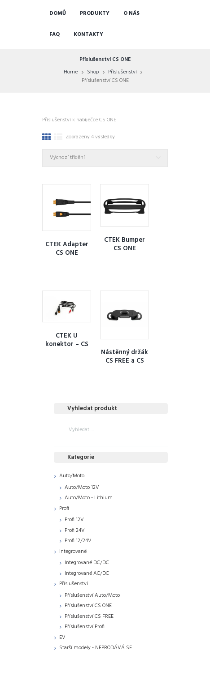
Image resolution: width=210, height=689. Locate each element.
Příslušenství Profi (85, 626)
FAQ (54, 34)
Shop (93, 72)
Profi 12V (74, 519)
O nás (131, 13)
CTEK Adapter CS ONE (66, 249)
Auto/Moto (71, 475)
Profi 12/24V (78, 540)
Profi (64, 508)
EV (62, 637)
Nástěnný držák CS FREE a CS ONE (124, 360)
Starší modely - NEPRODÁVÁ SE (95, 647)
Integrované (73, 551)
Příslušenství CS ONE (88, 605)
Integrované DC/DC (87, 562)
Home (71, 72)
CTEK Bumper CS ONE (124, 244)
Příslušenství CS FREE (89, 616)
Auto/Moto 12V (82, 487)
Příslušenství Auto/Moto (92, 595)
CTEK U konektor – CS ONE (66, 344)
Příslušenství (122, 72)
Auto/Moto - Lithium (89, 497)
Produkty (94, 13)
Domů (57, 13)
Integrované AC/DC (87, 573)
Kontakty (88, 34)
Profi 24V (75, 530)
